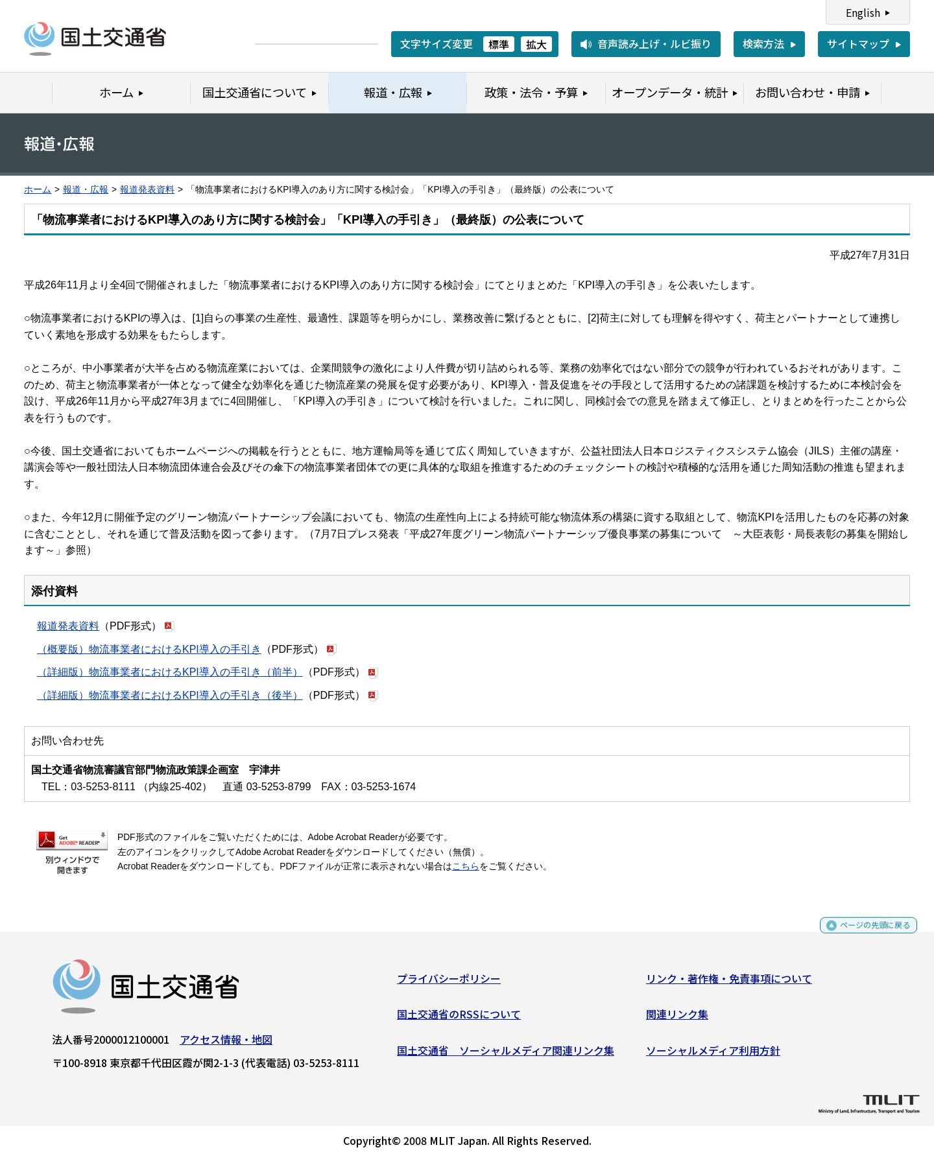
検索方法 (763, 43)
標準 (498, 44)
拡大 (536, 44)
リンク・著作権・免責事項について (729, 983)
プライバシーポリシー (449, 983)
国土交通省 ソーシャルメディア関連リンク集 (505, 1055)
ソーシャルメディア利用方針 (713, 1055)
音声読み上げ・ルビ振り (654, 43)
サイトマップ (858, 43)
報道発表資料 (147, 189)
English (863, 12)
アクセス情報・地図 (226, 1043)
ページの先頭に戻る (864, 936)
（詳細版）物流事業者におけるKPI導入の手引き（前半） (170, 671)
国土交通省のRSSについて (459, 1019)
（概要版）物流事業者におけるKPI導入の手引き (149, 649)
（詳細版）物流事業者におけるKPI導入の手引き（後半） (170, 695)
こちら (465, 866)
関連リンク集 (677, 1019)
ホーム (37, 189)
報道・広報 (85, 189)
